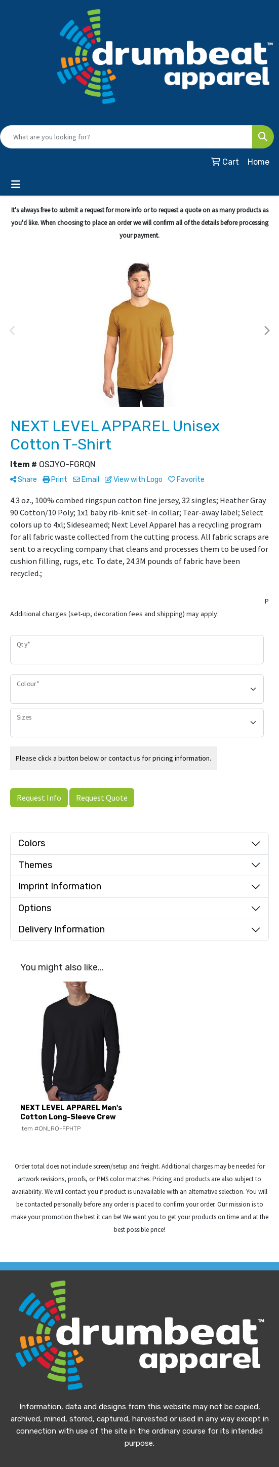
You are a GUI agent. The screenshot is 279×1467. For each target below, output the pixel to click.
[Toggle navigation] (15, 184)
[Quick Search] (126, 136)
